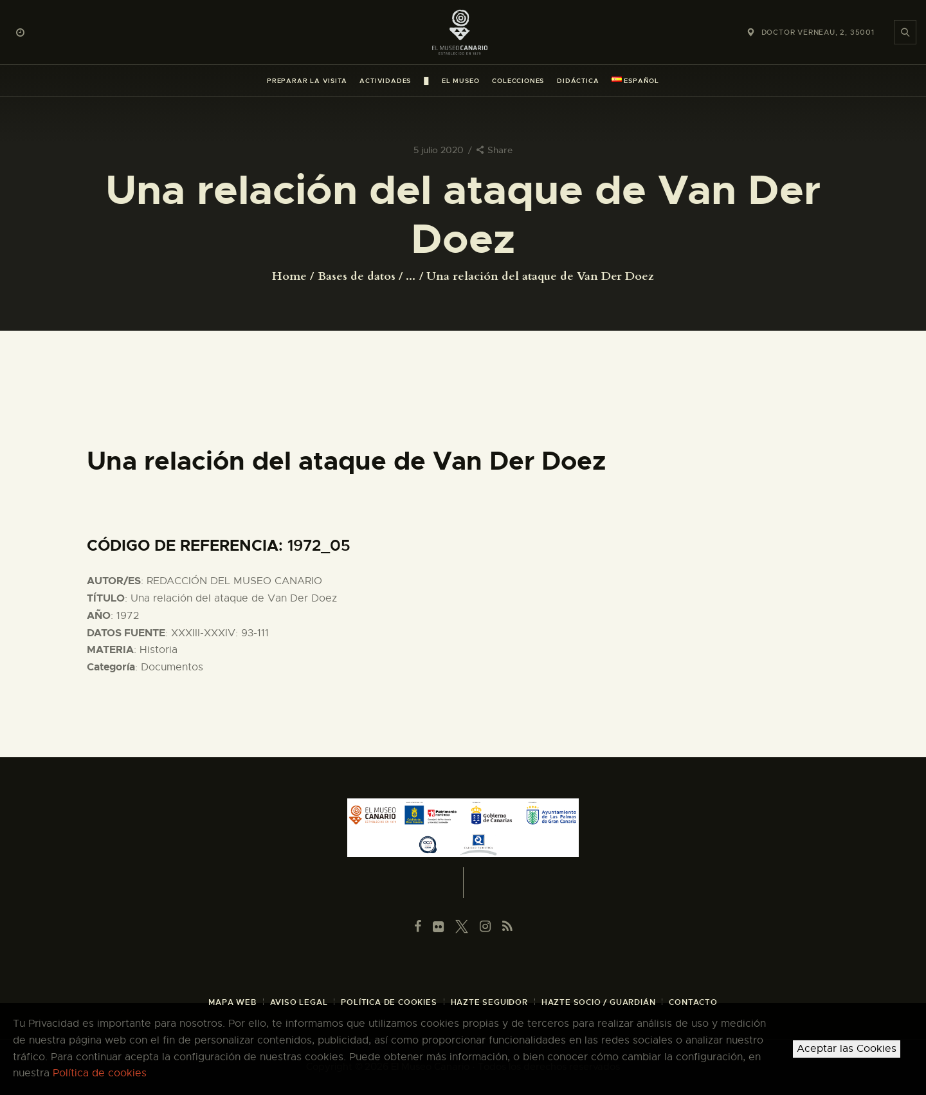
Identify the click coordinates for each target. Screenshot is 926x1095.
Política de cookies (100, 1073)
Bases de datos (356, 276)
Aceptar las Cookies (846, 1048)
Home (289, 276)
